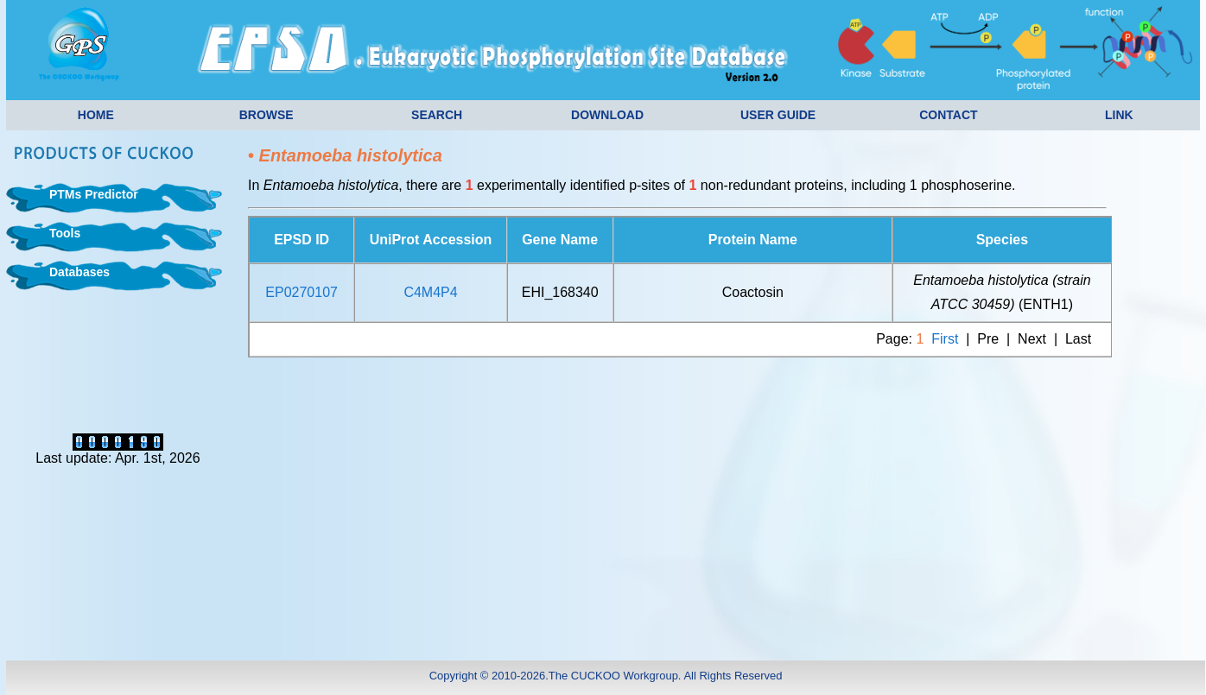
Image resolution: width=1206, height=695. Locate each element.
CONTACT (948, 115)
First (944, 339)
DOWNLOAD (607, 115)
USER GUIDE (778, 115)
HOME (96, 115)
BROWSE (266, 115)
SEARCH (436, 115)
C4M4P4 (430, 292)
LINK (1119, 115)
